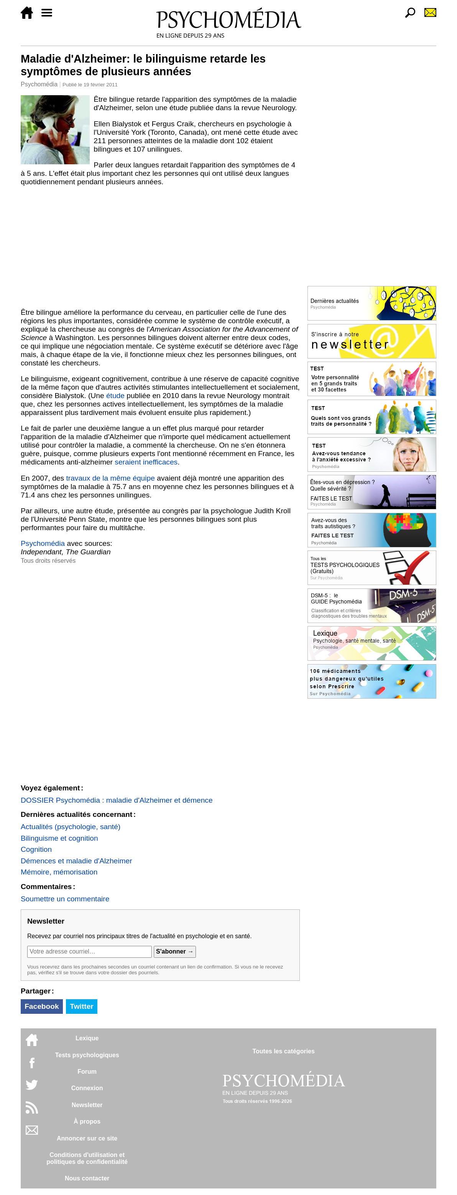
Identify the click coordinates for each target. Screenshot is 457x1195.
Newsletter (87, 1105)
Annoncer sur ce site (87, 1138)
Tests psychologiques (87, 1055)
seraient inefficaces (146, 462)
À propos (87, 1121)
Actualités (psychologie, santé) (70, 827)
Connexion (87, 1088)
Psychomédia (39, 84)
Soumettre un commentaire (65, 899)
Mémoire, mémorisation (59, 872)
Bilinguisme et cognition (59, 838)
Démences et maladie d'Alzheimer (76, 861)
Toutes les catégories (283, 1051)
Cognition (36, 849)
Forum (87, 1071)
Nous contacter (87, 1178)
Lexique (87, 1038)
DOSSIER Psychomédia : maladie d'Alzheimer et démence (117, 800)
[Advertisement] (160, 247)
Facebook (42, 1006)
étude (115, 396)
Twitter (81, 1006)
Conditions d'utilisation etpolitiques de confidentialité (87, 1158)
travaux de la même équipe (110, 478)
